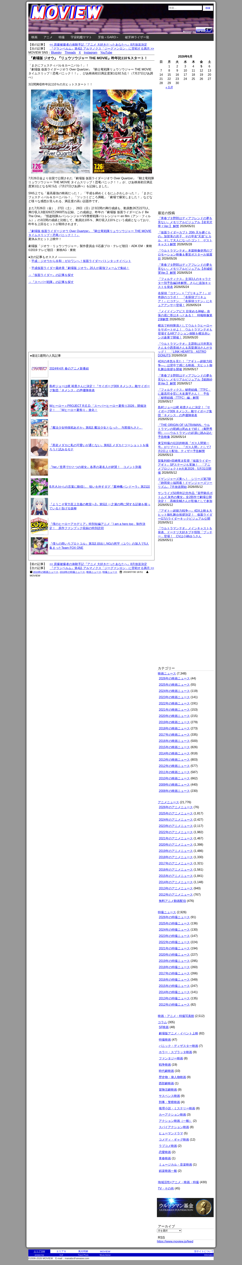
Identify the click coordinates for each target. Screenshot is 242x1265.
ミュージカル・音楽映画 (175, 1164)
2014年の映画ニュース (174, 753)
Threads (70, 52)
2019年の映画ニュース (45, 572)
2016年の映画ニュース (174, 740)
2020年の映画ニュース (174, 716)
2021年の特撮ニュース (174, 948)
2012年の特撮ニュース (174, 1004)
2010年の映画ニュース (174, 778)
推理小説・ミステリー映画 (177, 1108)
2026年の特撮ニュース (174, 917)
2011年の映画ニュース (174, 772)
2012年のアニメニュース (176, 894)
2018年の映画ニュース (174, 728)
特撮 (62, 37)
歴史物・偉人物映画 (172, 1077)
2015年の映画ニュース (174, 747)
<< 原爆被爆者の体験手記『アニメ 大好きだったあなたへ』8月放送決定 (98, 44)
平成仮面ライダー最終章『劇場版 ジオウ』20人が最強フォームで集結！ (80, 268)
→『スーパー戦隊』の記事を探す (51, 282)
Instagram (90, 52)
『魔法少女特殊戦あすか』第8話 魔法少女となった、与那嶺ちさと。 (96, 427)
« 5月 (169, 87)
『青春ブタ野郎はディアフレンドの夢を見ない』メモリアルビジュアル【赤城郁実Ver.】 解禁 (185, 268)
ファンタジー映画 (171, 1058)
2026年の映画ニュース (174, 678)
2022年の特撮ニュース (174, 942)
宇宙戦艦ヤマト (81, 37)
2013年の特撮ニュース (174, 998)
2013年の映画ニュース (174, 759)
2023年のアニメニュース (176, 825)
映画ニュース (93, 572)
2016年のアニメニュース (176, 869)
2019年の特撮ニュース (72, 572)
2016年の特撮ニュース (174, 979)
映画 (34, 37)
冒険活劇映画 (168, 1089)
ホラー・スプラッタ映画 (175, 1052)
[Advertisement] (60, 311)
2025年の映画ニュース (174, 684)
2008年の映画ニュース (174, 790)
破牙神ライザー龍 (137, 37)
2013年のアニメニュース (176, 888)
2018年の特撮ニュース (174, 967)
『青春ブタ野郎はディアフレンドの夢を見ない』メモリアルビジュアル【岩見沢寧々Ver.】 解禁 (185, 222)
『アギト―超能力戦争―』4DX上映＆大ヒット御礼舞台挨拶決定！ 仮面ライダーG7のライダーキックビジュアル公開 (185, 514)
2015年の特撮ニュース (174, 985)
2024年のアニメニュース (176, 819)
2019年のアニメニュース (176, 850)
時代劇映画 (166, 1070)
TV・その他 (166, 1188)
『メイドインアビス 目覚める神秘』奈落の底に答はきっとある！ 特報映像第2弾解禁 (185, 315)
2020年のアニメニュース (176, 844)
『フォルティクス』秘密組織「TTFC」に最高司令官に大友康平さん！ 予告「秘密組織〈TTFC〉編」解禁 (184, 393)
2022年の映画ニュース (174, 703)
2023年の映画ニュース (174, 697)
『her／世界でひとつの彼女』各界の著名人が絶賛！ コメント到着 (95, 467)
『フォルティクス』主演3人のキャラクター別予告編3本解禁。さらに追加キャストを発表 (184, 283)
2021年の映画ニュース (174, 709)
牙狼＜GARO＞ (108, 37)
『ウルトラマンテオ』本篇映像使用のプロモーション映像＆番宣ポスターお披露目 (185, 254)
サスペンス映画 (169, 1095)
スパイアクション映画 (174, 1127)
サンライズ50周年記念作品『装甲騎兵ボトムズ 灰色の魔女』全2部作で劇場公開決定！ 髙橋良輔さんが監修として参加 (185, 497)
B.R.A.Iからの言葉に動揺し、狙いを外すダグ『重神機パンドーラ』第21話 (99, 486)
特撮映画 (165, 1039)
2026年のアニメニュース (176, 807)
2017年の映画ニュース (174, 734)
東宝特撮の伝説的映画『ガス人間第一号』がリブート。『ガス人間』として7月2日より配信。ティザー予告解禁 (184, 447)
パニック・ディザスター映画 (178, 1045)
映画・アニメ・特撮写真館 (176, 1016)
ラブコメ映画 (168, 1145)
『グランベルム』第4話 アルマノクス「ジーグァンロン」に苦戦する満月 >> (102, 48)
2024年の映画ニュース (174, 691)
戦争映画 (165, 1064)
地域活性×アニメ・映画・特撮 (178, 1182)
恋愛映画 (165, 1152)
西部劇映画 (166, 1083)
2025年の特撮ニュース (174, 923)
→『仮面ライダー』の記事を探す (51, 275)
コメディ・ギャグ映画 (174, 1139)
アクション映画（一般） (175, 1120)
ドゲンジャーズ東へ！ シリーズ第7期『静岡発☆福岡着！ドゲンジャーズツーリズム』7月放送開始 (185, 482)
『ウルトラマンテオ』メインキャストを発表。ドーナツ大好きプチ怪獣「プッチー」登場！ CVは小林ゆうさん (185, 532)
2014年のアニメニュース (176, 882)
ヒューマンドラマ (171, 1133)
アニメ (48, 37)
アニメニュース (168, 802)
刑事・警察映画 (169, 1102)
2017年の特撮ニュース (174, 973)
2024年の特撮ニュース (174, 929)
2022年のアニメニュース (176, 832)
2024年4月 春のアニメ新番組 (69, 368)
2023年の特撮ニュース (174, 935)
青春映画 (165, 1158)
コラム (162, 1022)
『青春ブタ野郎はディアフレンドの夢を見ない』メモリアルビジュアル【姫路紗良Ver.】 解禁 (185, 379)
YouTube (106, 52)
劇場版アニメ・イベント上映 (178, 1033)
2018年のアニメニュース (176, 857)
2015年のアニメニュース (176, 875)
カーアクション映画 (172, 1114)
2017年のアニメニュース (176, 863)
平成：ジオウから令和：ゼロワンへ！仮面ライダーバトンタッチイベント (81, 261)
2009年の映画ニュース (174, 784)
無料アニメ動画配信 (172, 900)
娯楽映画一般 (168, 1170)
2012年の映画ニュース (174, 765)
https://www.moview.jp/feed (175, 1241)
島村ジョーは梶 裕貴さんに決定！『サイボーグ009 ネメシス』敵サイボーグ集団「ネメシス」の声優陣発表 (185, 411)
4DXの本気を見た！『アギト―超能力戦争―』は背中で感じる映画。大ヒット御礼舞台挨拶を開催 (185, 365)
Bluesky (56, 52)
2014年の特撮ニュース (174, 992)
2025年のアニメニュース (176, 813)
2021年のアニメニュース (176, 838)
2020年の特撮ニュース (174, 954)
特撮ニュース (109, 572)
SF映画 (164, 1027)
